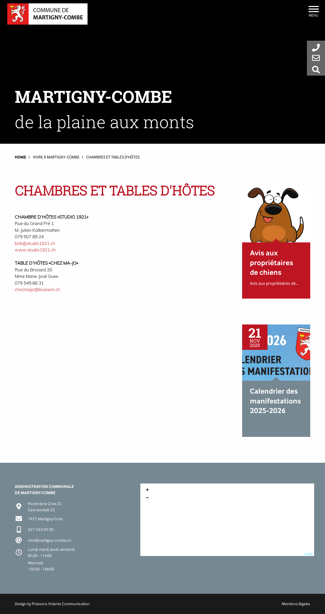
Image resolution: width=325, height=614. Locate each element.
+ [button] (147, 490)
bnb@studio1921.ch (35, 243)
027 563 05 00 (41, 529)
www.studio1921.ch (35, 249)
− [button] (147, 498)
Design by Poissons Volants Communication (52, 603)
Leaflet (308, 553)
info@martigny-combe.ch (49, 540)
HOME (20, 157)
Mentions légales (296, 603)
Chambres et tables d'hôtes (113, 157)
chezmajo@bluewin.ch (37, 289)
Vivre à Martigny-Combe (56, 157)
